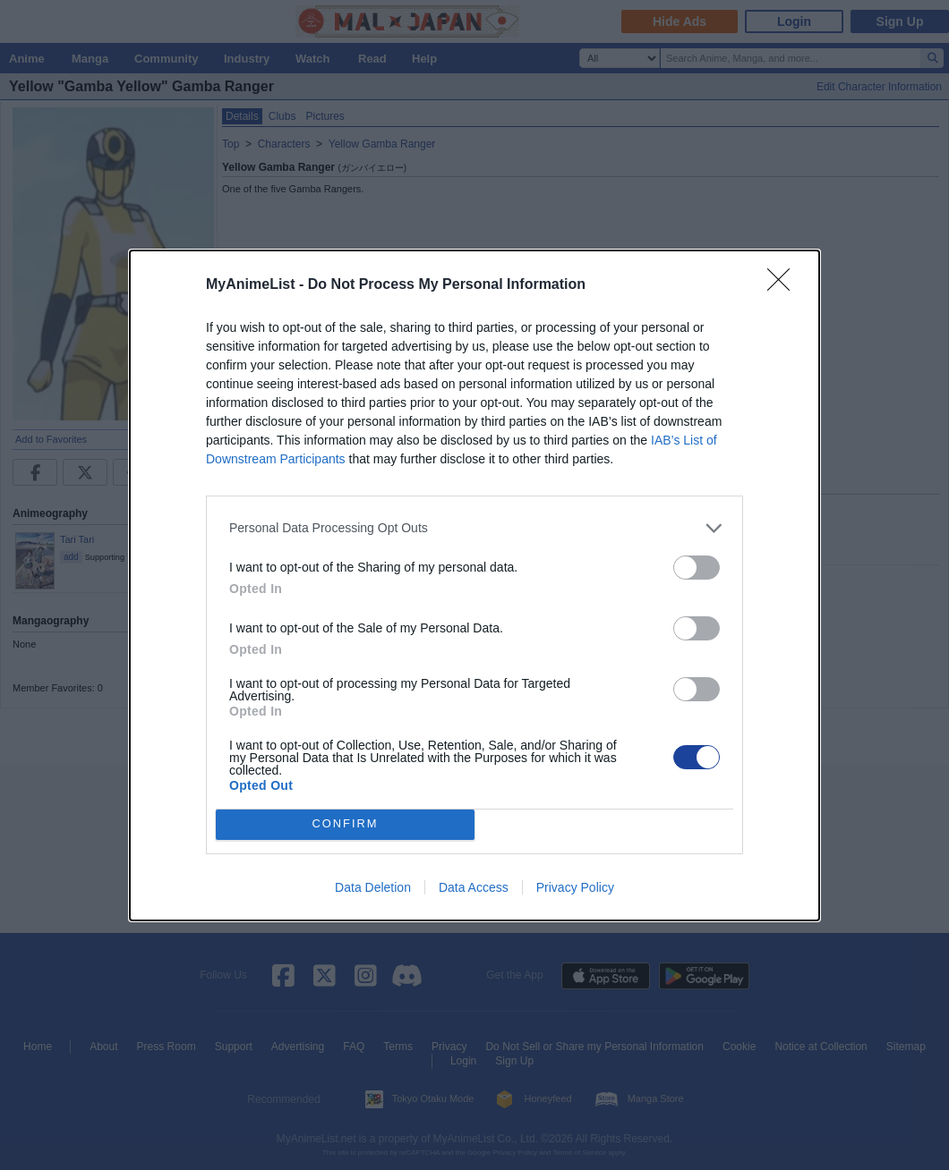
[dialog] (474, 585)
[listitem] (474, 528)
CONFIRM (345, 824)
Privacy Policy (575, 887)
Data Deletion (373, 887)
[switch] (696, 567)
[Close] (784, 285)
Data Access (474, 887)
